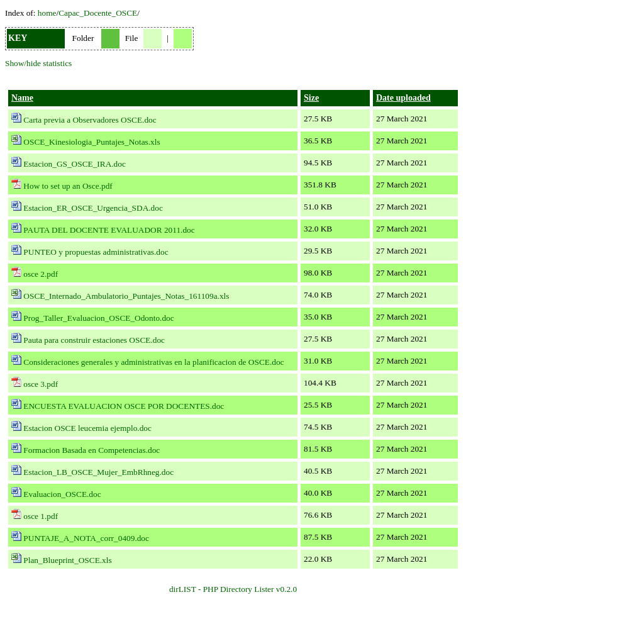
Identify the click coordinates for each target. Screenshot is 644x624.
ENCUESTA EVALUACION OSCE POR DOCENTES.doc (123, 406)
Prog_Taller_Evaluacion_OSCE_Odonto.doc (98, 318)
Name (22, 98)
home (47, 13)
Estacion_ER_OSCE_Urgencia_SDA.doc (93, 208)
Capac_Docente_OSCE (97, 13)
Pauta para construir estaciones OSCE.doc (94, 340)
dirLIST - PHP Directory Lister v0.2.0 (233, 589)
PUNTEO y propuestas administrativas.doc (95, 252)
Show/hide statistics (38, 63)
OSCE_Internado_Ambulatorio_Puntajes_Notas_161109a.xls (126, 296)
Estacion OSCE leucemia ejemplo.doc (87, 428)
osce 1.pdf (40, 516)
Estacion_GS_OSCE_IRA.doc (74, 164)
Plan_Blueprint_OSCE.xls (67, 560)
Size (311, 98)
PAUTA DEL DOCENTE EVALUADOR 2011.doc (108, 230)
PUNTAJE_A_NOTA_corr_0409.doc (86, 538)
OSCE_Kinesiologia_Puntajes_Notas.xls (91, 142)
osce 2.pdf (40, 274)
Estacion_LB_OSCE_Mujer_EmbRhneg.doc (98, 472)
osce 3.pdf (40, 384)
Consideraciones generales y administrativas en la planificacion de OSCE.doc (153, 362)
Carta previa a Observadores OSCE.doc (89, 120)
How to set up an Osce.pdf (67, 186)
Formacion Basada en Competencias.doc (91, 450)
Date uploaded (403, 98)
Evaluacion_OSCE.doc (62, 494)
